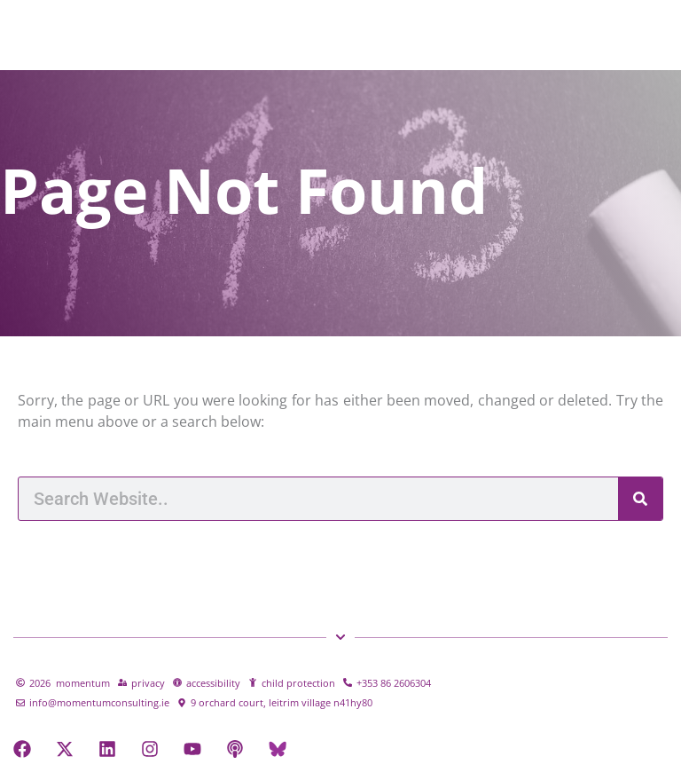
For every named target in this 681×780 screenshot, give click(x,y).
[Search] (640, 498)
